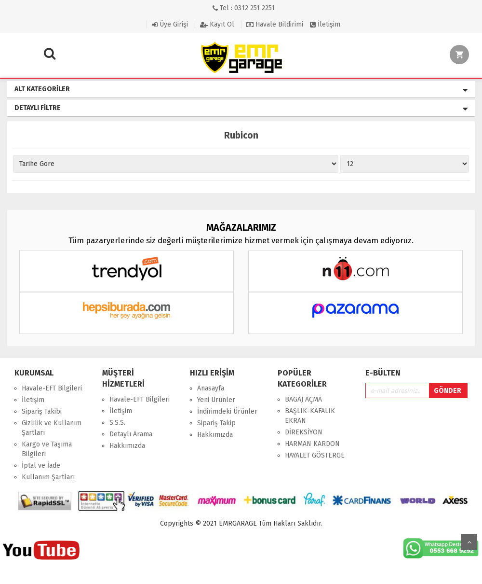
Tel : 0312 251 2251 (244, 8)
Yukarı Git (469, 542)
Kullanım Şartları (48, 477)
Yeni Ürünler (216, 400)
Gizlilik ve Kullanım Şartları (51, 428)
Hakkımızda (127, 446)
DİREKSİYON (303, 432)
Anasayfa (210, 388)
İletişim (325, 24)
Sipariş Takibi (42, 411)
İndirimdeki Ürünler (227, 411)
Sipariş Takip (216, 423)
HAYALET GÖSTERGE (315, 455)
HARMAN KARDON (312, 444)
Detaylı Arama (130, 434)
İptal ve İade (41, 465)
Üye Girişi (170, 24)
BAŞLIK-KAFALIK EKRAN (310, 416)
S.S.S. (117, 422)
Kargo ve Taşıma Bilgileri (47, 449)
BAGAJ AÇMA (303, 399)
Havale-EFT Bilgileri (52, 388)
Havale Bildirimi (274, 24)
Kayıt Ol (217, 24)
